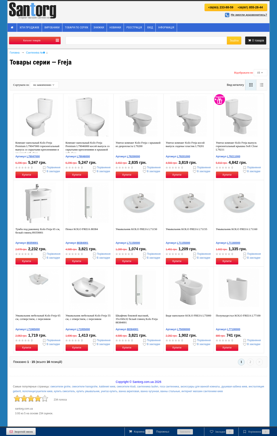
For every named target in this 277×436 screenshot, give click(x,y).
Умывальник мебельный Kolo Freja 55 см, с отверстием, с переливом (88, 317)
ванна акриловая (129, 391)
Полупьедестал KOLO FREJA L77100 (238, 315)
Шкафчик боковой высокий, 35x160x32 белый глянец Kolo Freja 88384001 (137, 319)
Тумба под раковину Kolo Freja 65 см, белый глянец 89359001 (37, 230)
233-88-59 (220, 7)
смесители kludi (126, 386)
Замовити (185, 431)
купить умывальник (87, 391)
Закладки (221, 431)
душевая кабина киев (234, 386)
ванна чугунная (150, 391)
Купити (26, 174)
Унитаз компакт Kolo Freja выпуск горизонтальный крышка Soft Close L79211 (237, 146)
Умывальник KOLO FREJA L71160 (236, 229)
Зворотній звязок (21, 431)
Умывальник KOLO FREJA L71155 (186, 229)
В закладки (51, 171)
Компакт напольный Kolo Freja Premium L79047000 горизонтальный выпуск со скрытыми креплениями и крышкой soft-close (37, 148)
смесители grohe (60, 386)
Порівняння (51, 167)
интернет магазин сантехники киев (202, 391)
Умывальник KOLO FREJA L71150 (136, 229)
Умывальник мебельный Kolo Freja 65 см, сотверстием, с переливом (38, 317)
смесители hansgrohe (85, 386)
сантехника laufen (147, 386)
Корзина (148, 431)
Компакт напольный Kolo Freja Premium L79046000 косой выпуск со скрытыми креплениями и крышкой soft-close (88, 148)
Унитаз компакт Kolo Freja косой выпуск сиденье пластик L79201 (185, 144)
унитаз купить (109, 391)
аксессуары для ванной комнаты (200, 386)
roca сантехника (169, 386)
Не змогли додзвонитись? (245, 14)
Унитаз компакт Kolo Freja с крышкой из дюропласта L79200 (138, 144)
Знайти (234, 40)
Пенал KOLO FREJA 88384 (82, 229)
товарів (255, 40)
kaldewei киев (107, 386)
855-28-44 (250, 7)
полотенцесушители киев (37, 391)
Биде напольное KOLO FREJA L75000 (188, 315)
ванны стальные (170, 391)
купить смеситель (64, 391)
